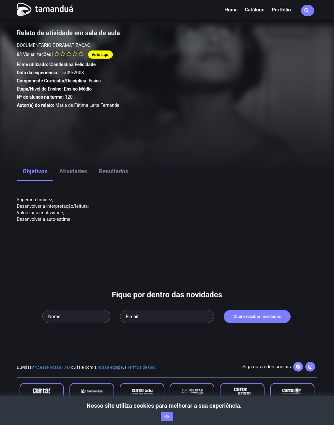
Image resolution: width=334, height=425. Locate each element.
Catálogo (255, 10)
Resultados (114, 171)
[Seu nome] (76, 316)
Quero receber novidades (257, 316)
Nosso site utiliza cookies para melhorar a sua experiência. (166, 405)
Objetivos (35, 171)
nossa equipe (110, 367)
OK (167, 416)
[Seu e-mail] (167, 316)
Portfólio (281, 10)
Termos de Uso (141, 367)
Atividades (73, 171)
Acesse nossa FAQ (52, 367)
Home (230, 10)
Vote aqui (100, 54)
